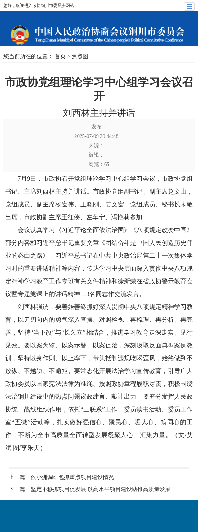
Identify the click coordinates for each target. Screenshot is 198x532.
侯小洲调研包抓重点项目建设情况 (72, 477)
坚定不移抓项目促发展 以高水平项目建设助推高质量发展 (101, 489)
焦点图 (80, 56)
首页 (60, 56)
